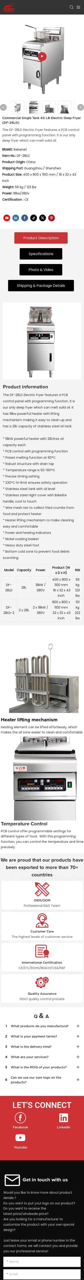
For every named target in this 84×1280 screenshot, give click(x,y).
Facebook (20, 1127)
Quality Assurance (42, 993)
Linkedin (63, 1127)
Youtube (20, 1147)
